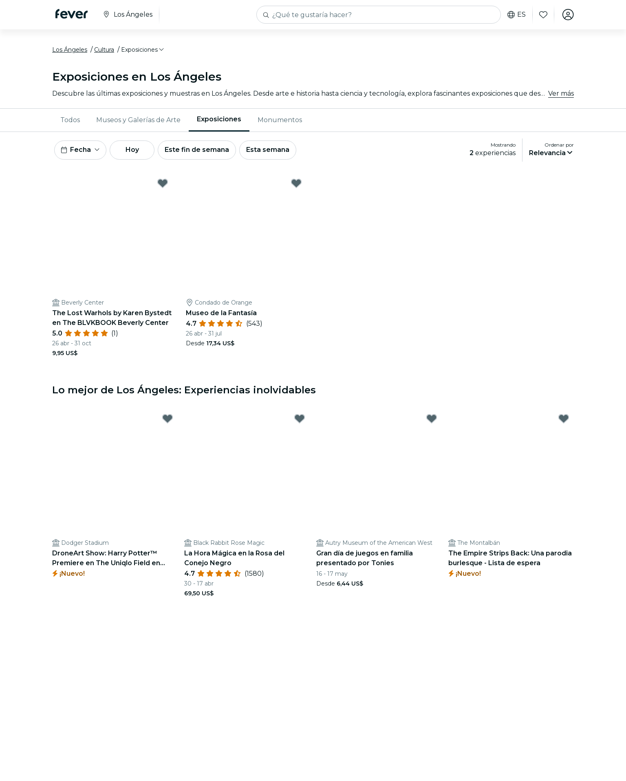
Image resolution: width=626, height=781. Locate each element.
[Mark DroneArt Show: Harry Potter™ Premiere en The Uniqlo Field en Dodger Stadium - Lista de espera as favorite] (167, 419)
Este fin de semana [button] (198, 150)
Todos (70, 120)
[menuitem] (70, 120)
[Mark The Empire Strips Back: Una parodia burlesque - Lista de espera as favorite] (563, 419)
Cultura (104, 50)
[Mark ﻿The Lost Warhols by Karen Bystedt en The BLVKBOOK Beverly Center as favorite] (162, 183)
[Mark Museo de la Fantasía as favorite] (296, 183)
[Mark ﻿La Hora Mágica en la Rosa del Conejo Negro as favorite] (299, 419)
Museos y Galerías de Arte (138, 120)
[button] (143, 50)
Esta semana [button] (269, 150)
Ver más (561, 93)
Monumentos (280, 120)
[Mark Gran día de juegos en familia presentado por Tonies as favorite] (431, 419)
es (516, 14)
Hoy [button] (133, 150)
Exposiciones (219, 119)
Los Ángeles (69, 50)
